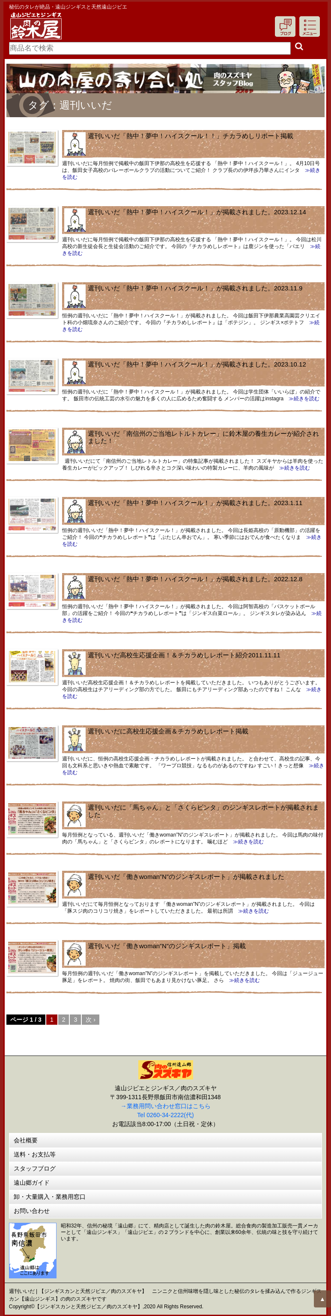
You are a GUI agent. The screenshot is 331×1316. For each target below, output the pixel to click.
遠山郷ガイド (32, 1182)
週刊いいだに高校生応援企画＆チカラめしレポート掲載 (168, 731)
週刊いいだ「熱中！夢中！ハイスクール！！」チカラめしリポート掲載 (190, 135)
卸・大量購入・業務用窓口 (50, 1196)
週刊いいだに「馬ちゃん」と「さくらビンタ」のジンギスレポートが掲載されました (203, 811)
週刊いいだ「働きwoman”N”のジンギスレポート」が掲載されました (186, 876)
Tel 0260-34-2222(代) (165, 1115)
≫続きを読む (301, 399)
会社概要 (26, 1140)
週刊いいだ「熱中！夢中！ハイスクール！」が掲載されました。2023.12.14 (197, 212)
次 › (90, 1019)
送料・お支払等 (35, 1154)
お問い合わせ (32, 1210)
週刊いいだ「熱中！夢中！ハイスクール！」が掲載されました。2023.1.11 (195, 502)
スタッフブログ (35, 1168)
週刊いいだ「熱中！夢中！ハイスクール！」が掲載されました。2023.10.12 (197, 364)
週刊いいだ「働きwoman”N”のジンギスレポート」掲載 (167, 945)
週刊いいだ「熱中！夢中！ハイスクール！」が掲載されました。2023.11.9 (195, 288)
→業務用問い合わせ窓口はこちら (166, 1106)
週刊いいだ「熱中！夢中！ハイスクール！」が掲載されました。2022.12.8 (195, 579)
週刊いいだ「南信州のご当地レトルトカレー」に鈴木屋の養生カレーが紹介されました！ (203, 437)
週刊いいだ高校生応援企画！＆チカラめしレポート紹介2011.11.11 (184, 655)
